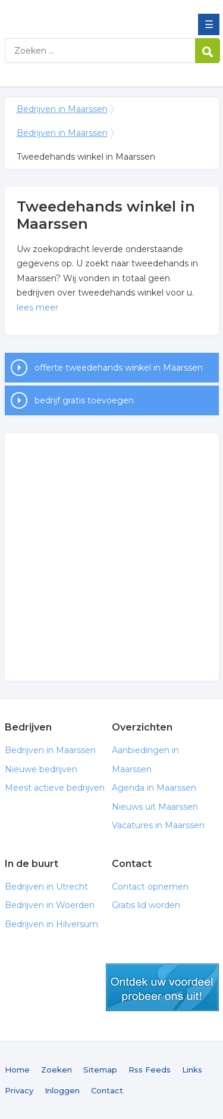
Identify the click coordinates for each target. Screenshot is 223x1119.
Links (192, 1069)
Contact (107, 1090)
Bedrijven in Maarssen (91, 13)
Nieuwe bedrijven (41, 769)
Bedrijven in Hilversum (51, 924)
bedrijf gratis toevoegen (84, 400)
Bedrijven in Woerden (50, 905)
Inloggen (62, 1090)
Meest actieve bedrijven (55, 787)
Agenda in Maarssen (154, 787)
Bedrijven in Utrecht (46, 886)
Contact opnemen (150, 886)
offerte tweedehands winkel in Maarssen (118, 367)
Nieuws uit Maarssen (155, 806)
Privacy (19, 1090)
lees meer (37, 307)
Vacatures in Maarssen (158, 825)
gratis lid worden (162, 987)
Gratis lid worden (146, 905)
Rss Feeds (149, 1069)
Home (17, 1069)
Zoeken (56, 1069)
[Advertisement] (111, 557)
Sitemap (100, 1069)
